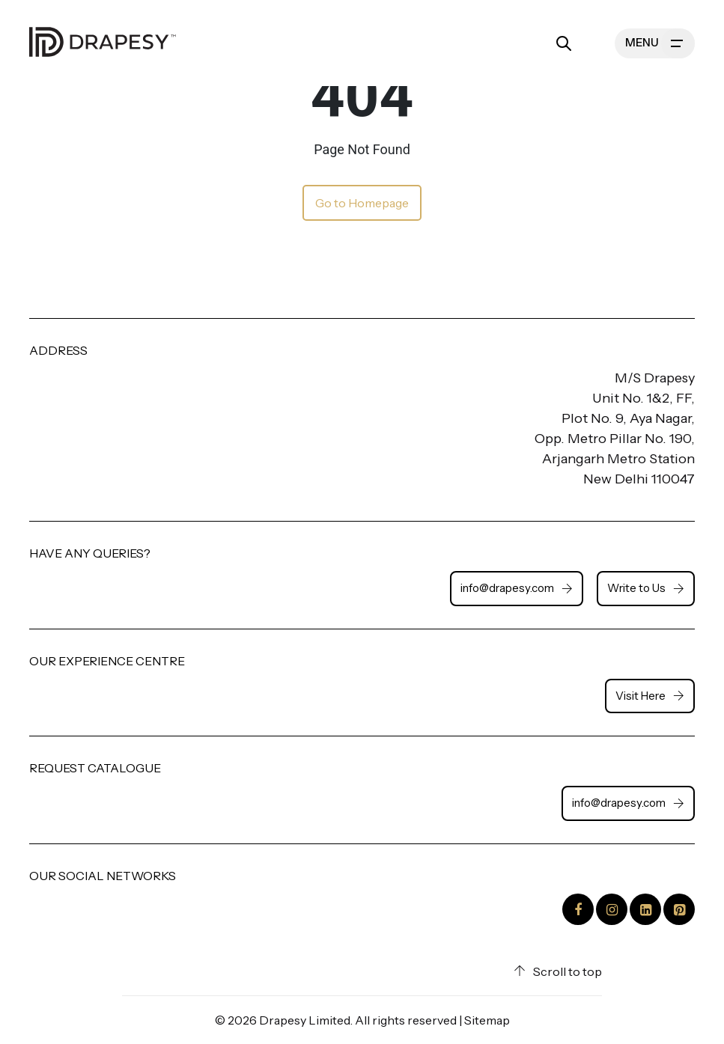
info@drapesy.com (516, 588)
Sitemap (487, 1020)
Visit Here (649, 696)
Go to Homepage (362, 202)
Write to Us (645, 588)
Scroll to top (558, 971)
